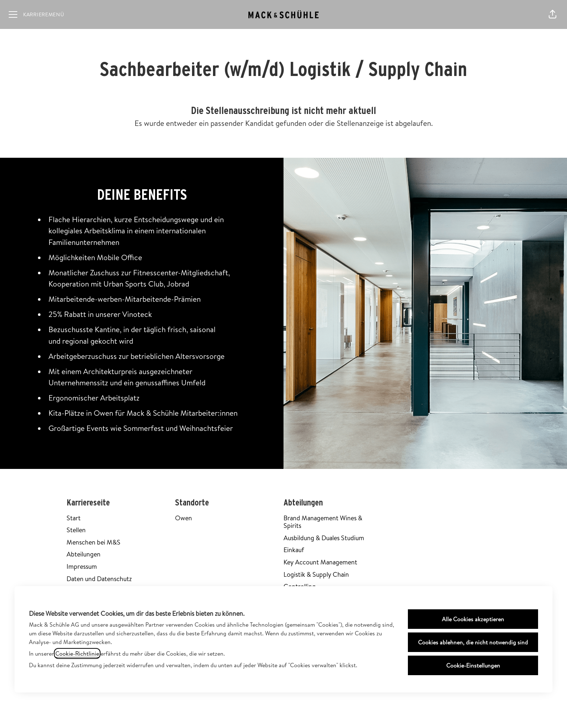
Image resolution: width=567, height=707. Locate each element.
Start (74, 517)
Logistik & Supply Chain (316, 574)
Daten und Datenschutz (99, 578)
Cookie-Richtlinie (77, 653)
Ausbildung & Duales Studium (324, 537)
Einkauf (294, 549)
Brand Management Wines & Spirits (323, 521)
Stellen (76, 529)
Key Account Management (320, 562)
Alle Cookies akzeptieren (473, 619)
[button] (552, 14)
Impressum (82, 566)
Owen (183, 517)
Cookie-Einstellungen (473, 665)
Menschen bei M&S (93, 542)
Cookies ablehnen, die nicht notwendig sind (473, 642)
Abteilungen (84, 554)
